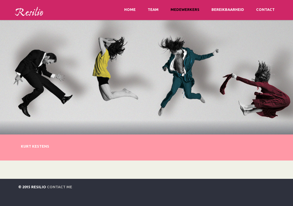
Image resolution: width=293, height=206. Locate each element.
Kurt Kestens (35, 146)
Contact (265, 9)
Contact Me (59, 187)
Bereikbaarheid (227, 9)
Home (130, 9)
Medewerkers (185, 9)
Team (153, 9)
